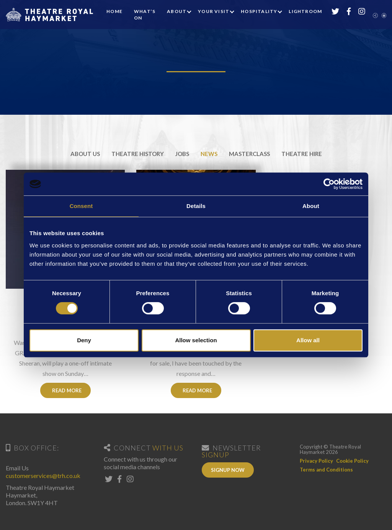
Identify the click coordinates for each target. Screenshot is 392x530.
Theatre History (137, 153)
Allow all (308, 340)
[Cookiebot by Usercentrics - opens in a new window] (329, 184)
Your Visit (213, 11)
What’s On (144, 14)
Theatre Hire (301, 153)
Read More (65, 390)
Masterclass (249, 153)
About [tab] (310, 206)
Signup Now (228, 470)
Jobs (182, 153)
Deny (84, 340)
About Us (85, 153)
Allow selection (196, 340)
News (209, 153)
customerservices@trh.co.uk (43, 475)
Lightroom (305, 11)
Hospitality (259, 11)
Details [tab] (196, 206)
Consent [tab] (81, 206)
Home (114, 11)
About (176, 11)
